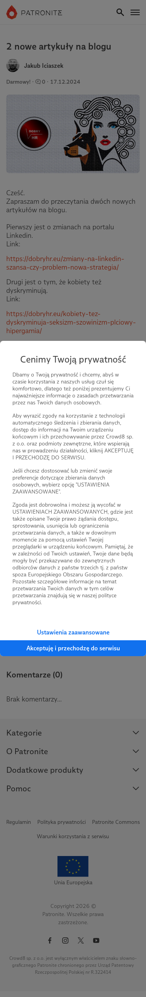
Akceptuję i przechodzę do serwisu (73, 648)
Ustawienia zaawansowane (73, 632)
